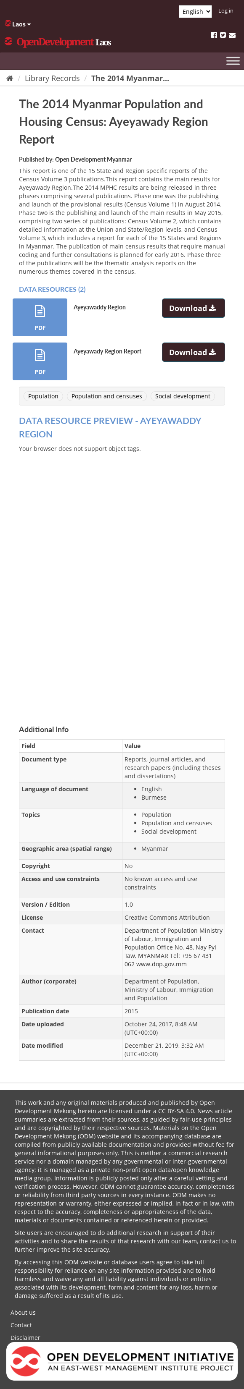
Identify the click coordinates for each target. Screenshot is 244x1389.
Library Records (52, 78)
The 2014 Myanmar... (130, 78)
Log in (225, 10)
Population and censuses (107, 396)
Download (193, 308)
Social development (182, 396)
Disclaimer (25, 1338)
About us (23, 1312)
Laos (18, 24)
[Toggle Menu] (233, 61)
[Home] (9, 78)
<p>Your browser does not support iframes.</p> (122, 579)
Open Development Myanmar (93, 159)
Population (43, 396)
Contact (21, 1325)
